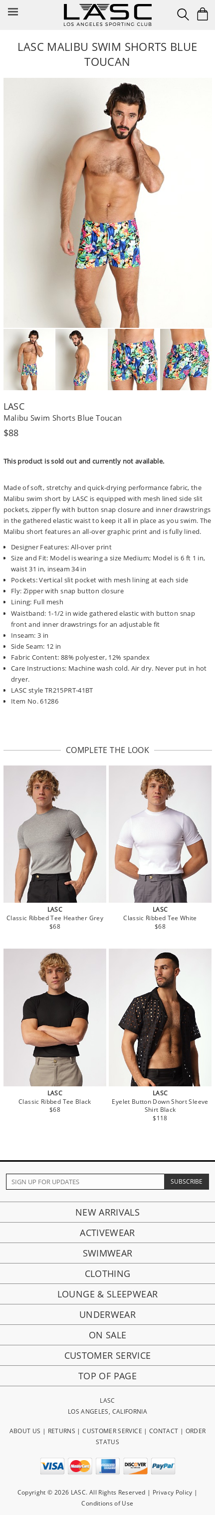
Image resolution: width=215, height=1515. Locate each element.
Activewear (107, 1233)
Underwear (107, 1314)
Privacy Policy (173, 1492)
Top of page (107, 1376)
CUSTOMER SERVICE (112, 1431)
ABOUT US (25, 1431)
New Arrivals (107, 1212)
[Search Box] (183, 14)
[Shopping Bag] (202, 13)
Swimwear (108, 1253)
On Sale (108, 1335)
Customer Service (107, 1355)
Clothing (108, 1273)
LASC (13, 406)
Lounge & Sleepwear (107, 1294)
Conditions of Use (107, 1503)
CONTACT (164, 1431)
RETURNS (62, 1431)
